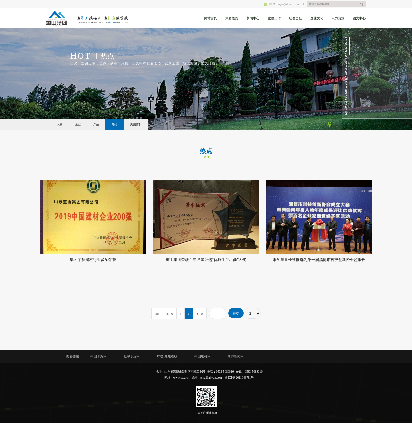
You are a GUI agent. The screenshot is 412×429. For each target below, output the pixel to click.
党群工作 (274, 18)
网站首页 (210, 18)
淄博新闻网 (236, 356)
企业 (78, 124)
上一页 (169, 314)
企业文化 (316, 18)
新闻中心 (253, 18)
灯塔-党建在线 (167, 356)
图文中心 (359, 18)
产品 (96, 124)
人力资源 (338, 18)
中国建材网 (202, 356)
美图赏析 (136, 124)
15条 (157, 314)
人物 (59, 124)
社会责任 (295, 18)
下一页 (199, 314)
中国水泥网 (98, 356)
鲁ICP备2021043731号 (239, 377)
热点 (114, 124)
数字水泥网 (132, 356)
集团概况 (231, 18)
